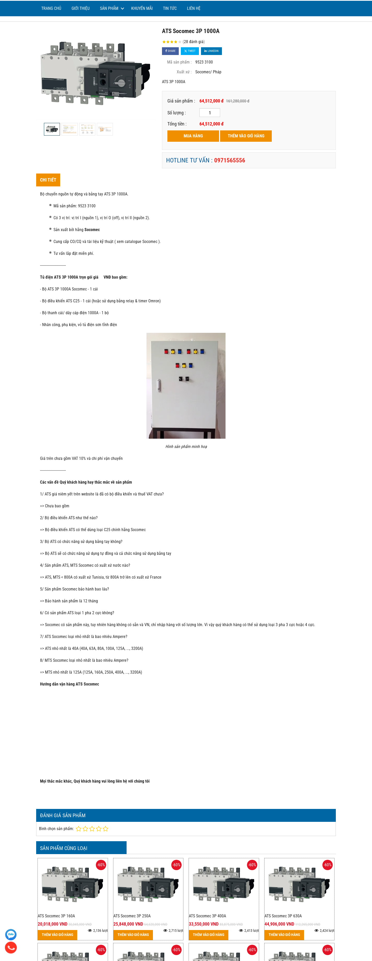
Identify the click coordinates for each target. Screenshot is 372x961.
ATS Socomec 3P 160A (56, 915)
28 (194, 41)
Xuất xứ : (184, 71)
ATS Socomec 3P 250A (132, 915)
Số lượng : (176, 112)
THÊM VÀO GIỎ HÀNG (246, 135)
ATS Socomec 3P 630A (283, 915)
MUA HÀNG (193, 135)
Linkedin (211, 51)
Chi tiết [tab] (48, 180)
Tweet (190, 51)
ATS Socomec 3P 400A (207, 915)
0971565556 (229, 160)
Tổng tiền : (177, 124)
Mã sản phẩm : (179, 62)
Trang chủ (51, 8)
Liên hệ (193, 8)
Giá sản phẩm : (181, 101)
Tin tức (170, 8)
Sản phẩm (109, 8)
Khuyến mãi (142, 8)
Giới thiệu (81, 8)
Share (170, 51)
